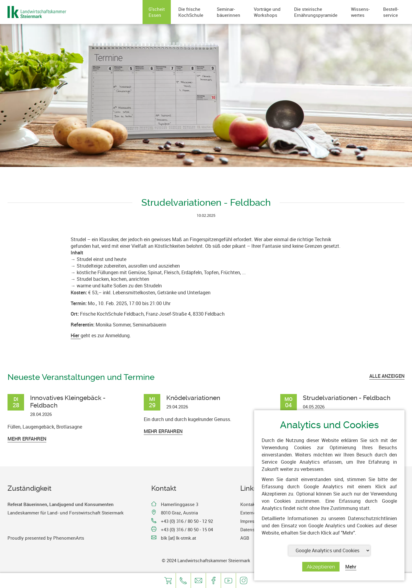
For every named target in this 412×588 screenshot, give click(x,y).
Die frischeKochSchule (190, 12)
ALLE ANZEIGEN (386, 376)
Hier (76, 335)
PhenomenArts (68, 538)
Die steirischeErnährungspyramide (315, 12)
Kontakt (248, 504)
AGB (244, 538)
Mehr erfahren (27, 438)
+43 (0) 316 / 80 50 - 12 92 (187, 521)
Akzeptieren (321, 567)
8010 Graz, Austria (179, 513)
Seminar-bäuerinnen (228, 12)
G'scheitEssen (157, 12)
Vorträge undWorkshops (267, 12)
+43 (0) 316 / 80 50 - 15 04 (187, 529)
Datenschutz (253, 529)
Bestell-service (390, 12)
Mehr (350, 566)
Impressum (251, 521)
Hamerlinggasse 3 (179, 504)
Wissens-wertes (360, 12)
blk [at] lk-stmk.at (178, 538)
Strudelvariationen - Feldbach (346, 398)
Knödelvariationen (193, 398)
